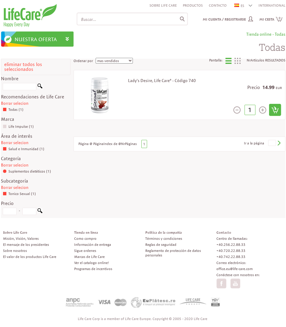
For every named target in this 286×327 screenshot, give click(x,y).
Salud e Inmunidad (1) (23, 149)
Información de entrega (92, 244)
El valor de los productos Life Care (29, 256)
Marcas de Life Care (89, 256)
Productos (193, 5)
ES (239, 5)
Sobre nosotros (15, 250)
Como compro (85, 238)
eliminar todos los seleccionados (23, 66)
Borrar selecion (14, 103)
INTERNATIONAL (271, 5)
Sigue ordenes (85, 250)
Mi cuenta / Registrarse (224, 19)
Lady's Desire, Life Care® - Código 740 (162, 80)
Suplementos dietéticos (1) (27, 171)
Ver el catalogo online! (91, 262)
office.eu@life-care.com (234, 268)
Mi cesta (271, 19)
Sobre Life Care (163, 5)
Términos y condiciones (163, 238)
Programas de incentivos (93, 268)
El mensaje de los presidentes (26, 244)
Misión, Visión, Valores (21, 238)
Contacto (218, 5)
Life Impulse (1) (18, 126)
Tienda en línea (86, 232)
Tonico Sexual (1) (19, 193)
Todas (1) (13, 109)
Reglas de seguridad (160, 244)
